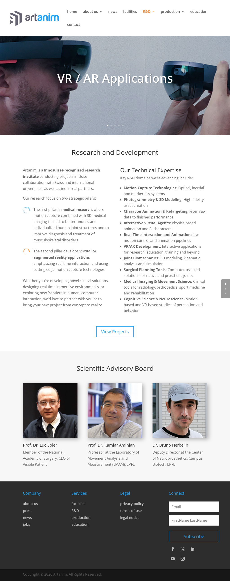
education (198, 12)
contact (73, 25)
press (27, 510)
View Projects (115, 332)
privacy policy (132, 503)
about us (90, 12)
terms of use (131, 510)
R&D (146, 12)
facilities (130, 12)
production (170, 12)
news (112, 12)
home (72, 12)
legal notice (129, 517)
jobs (26, 524)
